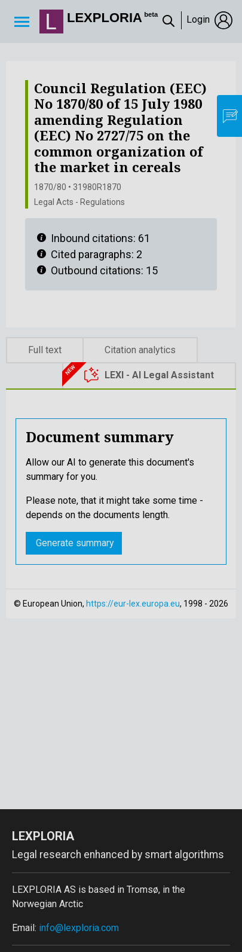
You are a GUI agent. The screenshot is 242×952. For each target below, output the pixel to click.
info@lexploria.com (79, 927)
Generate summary (73, 543)
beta (151, 14)
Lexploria (104, 18)
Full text (45, 350)
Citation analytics (140, 350)
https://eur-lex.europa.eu (133, 603)
